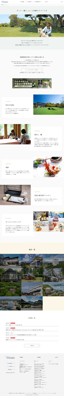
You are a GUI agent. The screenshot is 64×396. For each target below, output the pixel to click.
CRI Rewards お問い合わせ (10, 372)
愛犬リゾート (36, 361)
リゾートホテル (22, 361)
